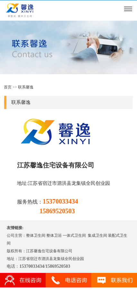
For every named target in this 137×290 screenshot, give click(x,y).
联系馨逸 (25, 87)
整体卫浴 (54, 235)
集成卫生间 (97, 235)
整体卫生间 (35, 235)
